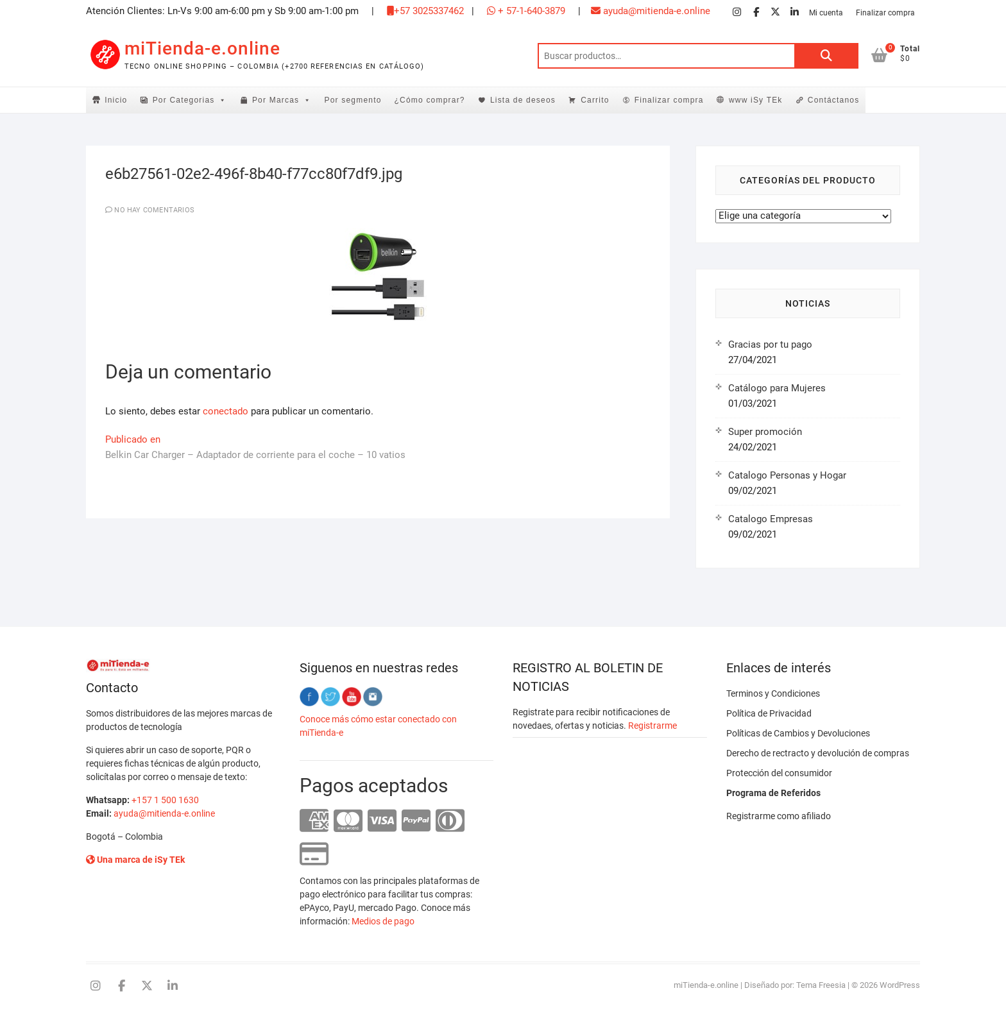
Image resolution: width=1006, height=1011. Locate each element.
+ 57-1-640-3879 (526, 11)
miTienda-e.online (202, 48)
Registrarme (652, 725)
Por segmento (352, 100)
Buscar (826, 56)
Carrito (595, 100)
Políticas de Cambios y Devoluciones (798, 733)
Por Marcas (282, 100)
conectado (225, 411)
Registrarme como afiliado (778, 816)
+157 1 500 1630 (165, 800)
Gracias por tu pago (770, 344)
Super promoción (765, 432)
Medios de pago (383, 921)
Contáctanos (834, 100)
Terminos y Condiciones (773, 693)
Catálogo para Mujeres (777, 388)
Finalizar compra (885, 12)
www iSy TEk (756, 100)
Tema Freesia (821, 985)
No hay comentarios (154, 210)
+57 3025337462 (425, 11)
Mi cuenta (826, 12)
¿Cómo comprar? (430, 100)
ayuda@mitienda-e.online (650, 11)
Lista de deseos (523, 100)
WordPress (900, 985)
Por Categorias (190, 100)
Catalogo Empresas (770, 519)
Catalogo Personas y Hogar (787, 475)
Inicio (116, 100)
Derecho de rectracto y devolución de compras (817, 753)
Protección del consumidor (779, 773)
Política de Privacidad (769, 713)
